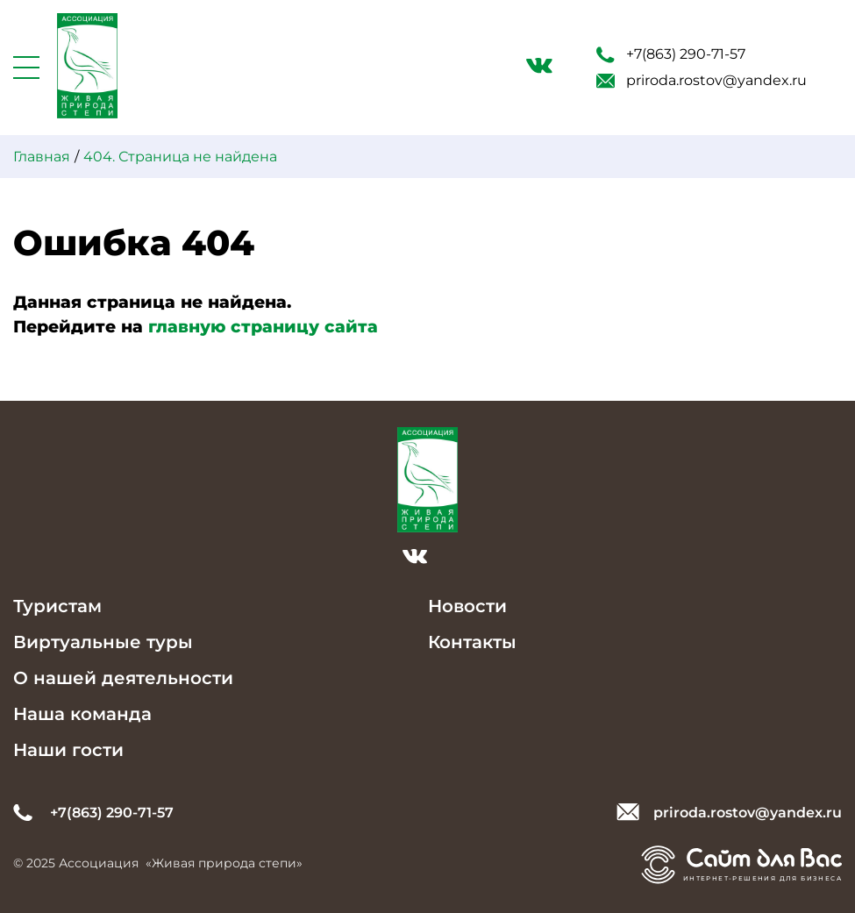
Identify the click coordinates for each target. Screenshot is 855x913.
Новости (467, 606)
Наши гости (68, 749)
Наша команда (82, 713)
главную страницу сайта (263, 327)
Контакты (472, 642)
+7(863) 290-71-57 (670, 54)
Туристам (57, 606)
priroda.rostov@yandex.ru (701, 80)
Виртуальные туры (103, 642)
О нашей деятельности (123, 677)
